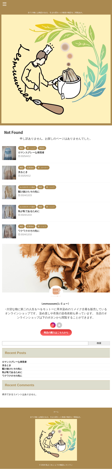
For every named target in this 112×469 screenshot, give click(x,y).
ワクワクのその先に (29, 230)
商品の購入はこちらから (56, 332)
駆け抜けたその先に (29, 191)
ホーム (56, 413)
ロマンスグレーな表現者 (32, 152)
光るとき (23, 172)
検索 (99, 343)
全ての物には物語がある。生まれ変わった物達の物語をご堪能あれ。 (56, 418)
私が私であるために (29, 211)
